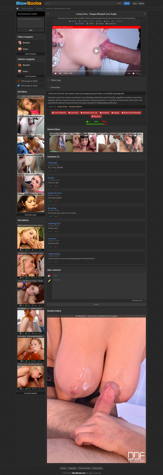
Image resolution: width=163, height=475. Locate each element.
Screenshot (112, 23)
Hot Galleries (23, 220)
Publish (96, 304)
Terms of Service (84, 468)
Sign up (141, 3)
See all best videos (30, 215)
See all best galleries (30, 393)
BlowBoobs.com (78, 473)
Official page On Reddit (29, 81)
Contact (63, 468)
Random (101, 23)
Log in (135, 3)
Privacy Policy (97, 468)
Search (127, 3)
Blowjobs (73, 21)
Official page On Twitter (29, 86)
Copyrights (72, 468)
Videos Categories (25, 36)
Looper (91, 23)
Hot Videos (22, 91)
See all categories (30, 54)
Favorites (81, 23)
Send (30, 30)
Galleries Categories (26, 59)
